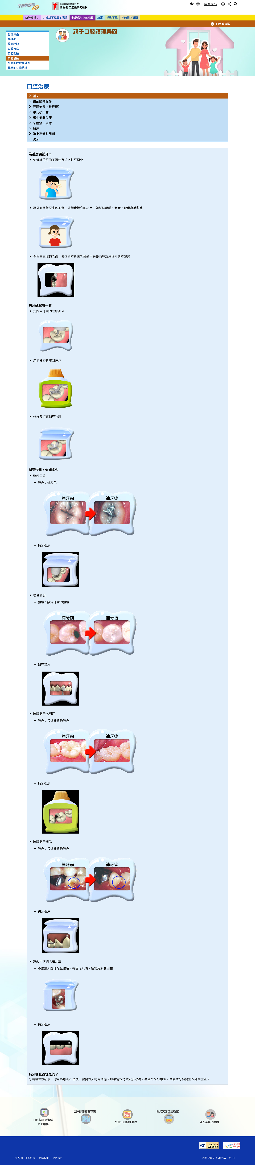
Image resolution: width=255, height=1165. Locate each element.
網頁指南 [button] (57, 1158)
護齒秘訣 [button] (13, 44)
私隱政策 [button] (44, 1158)
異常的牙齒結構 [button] (17, 68)
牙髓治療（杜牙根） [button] (47, 106)
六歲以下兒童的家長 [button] (55, 17)
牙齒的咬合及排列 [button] (19, 63)
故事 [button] (100, 17)
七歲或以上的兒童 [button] (82, 17)
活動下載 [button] (112, 17)
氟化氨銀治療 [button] (42, 117)
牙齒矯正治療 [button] (42, 123)
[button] (29, 7)
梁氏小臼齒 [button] (41, 112)
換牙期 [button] (12, 39)
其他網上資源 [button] (129, 17)
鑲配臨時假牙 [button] (42, 101)
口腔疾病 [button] (13, 48)
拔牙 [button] (36, 128)
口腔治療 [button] (13, 58)
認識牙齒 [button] (13, 34)
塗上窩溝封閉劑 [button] (44, 133)
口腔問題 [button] (13, 53)
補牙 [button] (36, 96)
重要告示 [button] (30, 1158)
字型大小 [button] (210, 4)
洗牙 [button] (36, 139)
